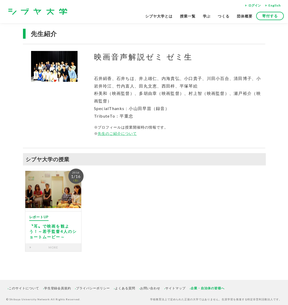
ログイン (254, 5)
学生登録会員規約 (57, 288)
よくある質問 (125, 288)
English (274, 5)
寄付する (270, 16)
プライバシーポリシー (93, 288)
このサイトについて (24, 288)
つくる (224, 16)
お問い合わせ (150, 288)
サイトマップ (175, 288)
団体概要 (244, 16)
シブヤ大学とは (159, 16)
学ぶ (207, 16)
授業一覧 (188, 16)
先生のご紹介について (117, 133)
